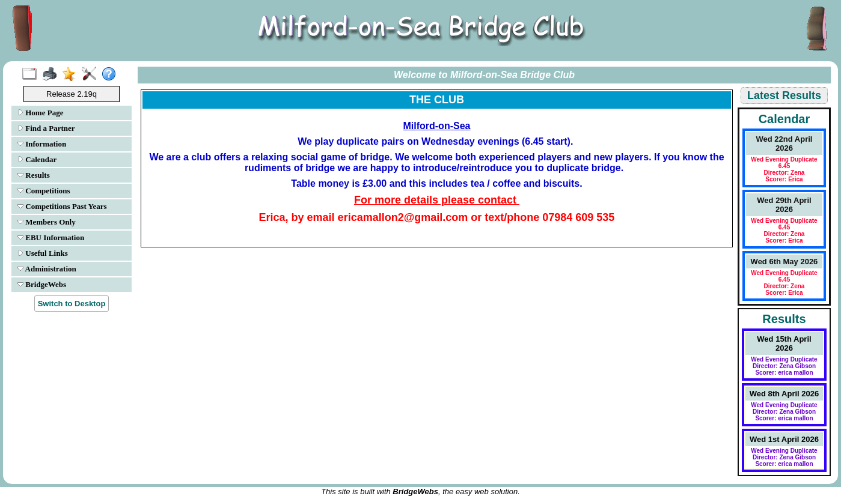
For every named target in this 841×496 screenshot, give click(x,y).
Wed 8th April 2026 (784, 393)
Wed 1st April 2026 (784, 439)
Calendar (37, 159)
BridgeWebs (41, 284)
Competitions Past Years (62, 206)
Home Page (40, 112)
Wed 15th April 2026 (784, 343)
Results (33, 175)
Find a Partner (46, 128)
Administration (46, 268)
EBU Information (50, 237)
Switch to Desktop (72, 303)
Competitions (43, 190)
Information (41, 143)
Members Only (46, 221)
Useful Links (42, 253)
